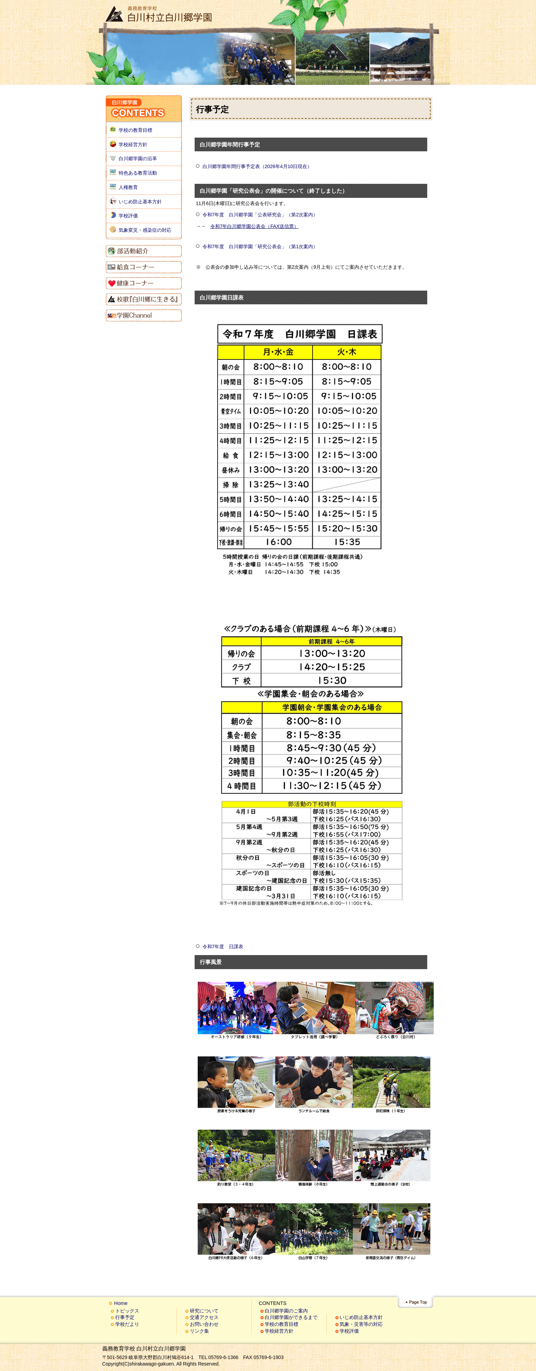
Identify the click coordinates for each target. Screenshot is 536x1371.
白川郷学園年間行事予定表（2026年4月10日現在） (257, 166)
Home (121, 1303)
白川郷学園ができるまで (291, 1317)
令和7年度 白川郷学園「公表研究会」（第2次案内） (260, 214)
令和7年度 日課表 (223, 946)
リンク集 (199, 1331)
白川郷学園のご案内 (286, 1310)
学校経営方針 (133, 144)
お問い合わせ (204, 1324)
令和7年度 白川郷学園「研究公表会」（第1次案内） (260, 246)
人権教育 (128, 187)
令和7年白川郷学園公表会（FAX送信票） (254, 226)
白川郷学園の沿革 (138, 158)
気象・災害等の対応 (361, 1324)
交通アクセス (204, 1317)
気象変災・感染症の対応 (145, 230)
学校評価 (128, 215)
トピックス (127, 1310)
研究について (204, 1310)
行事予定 (124, 1317)
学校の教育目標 (135, 130)
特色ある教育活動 (138, 173)
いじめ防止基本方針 (140, 201)
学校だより (127, 1324)
